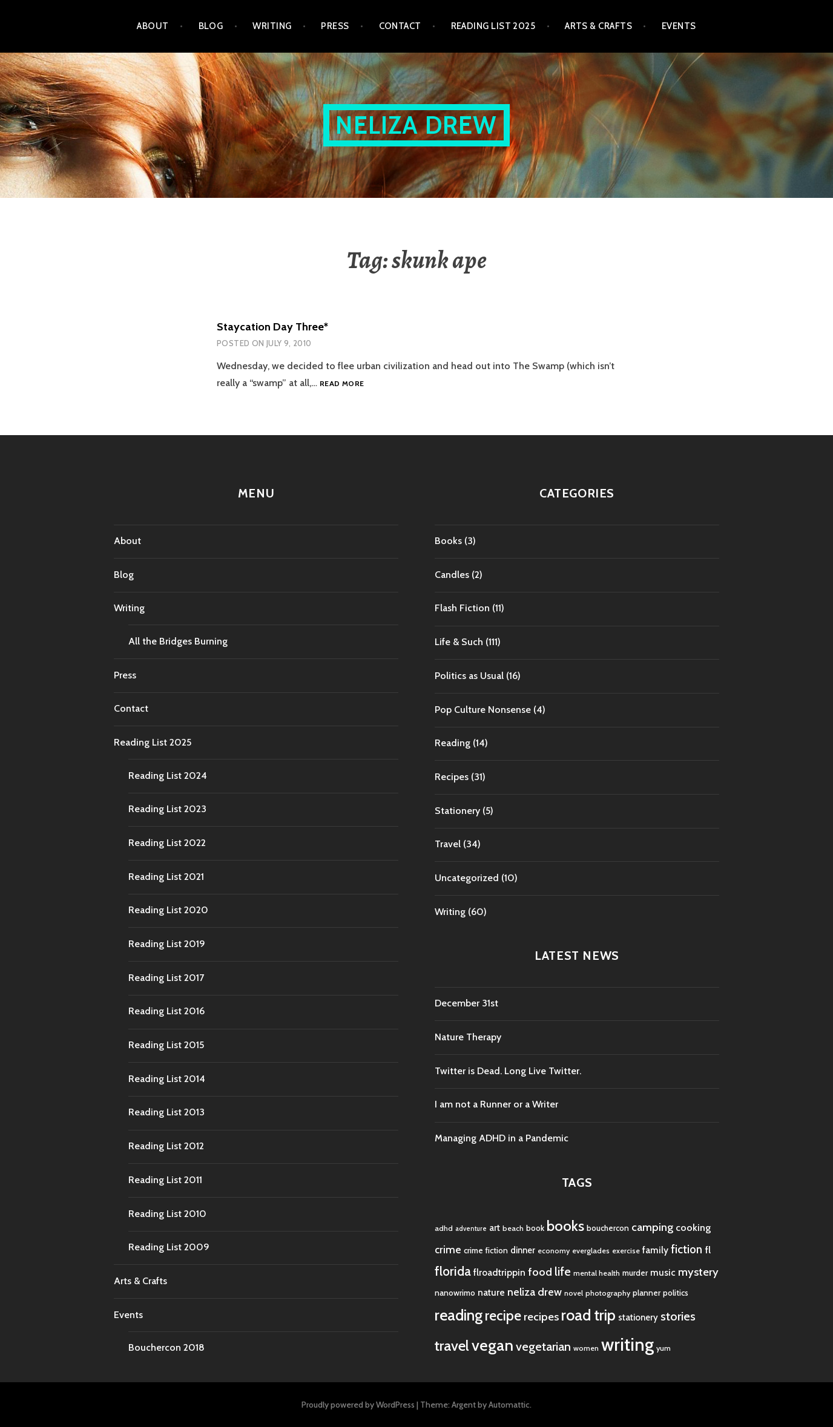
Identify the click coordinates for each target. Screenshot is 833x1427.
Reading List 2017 (166, 977)
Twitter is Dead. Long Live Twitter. (508, 1071)
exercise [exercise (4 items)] (626, 1250)
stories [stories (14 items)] (678, 1316)
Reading (452, 743)
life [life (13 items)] (563, 1271)
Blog (211, 26)
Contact (400, 26)
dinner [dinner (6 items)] (522, 1250)
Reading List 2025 (493, 26)
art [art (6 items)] (494, 1227)
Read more (342, 384)
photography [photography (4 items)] (607, 1292)
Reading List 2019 (166, 944)
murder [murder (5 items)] (635, 1273)
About (152, 26)
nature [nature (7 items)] (491, 1292)
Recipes (452, 776)
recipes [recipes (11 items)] (541, 1317)
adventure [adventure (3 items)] (471, 1229)
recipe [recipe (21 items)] (503, 1315)
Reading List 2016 (166, 1011)
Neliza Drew (416, 125)
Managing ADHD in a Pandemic (501, 1138)
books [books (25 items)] (565, 1226)
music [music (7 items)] (663, 1272)
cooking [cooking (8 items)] (693, 1227)
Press (335, 26)
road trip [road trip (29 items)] (588, 1315)
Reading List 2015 (166, 1045)
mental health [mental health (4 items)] (596, 1273)
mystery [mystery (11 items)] (698, 1272)
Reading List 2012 (166, 1146)
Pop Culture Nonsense (483, 709)
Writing (271, 26)
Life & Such (459, 642)
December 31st (466, 1003)
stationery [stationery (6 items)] (638, 1317)
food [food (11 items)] (540, 1272)
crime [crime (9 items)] (448, 1249)
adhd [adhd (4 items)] (444, 1228)
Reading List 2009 (168, 1247)
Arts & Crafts (598, 26)
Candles (452, 574)
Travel (448, 844)
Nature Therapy (468, 1037)
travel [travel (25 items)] (452, 1345)
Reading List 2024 (167, 775)
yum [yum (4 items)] (663, 1348)
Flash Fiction (462, 608)
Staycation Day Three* (272, 326)
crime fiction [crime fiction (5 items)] (486, 1250)
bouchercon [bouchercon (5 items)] (608, 1228)
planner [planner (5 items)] (646, 1292)
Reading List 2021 (166, 876)
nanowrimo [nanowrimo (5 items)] (455, 1292)
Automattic (509, 1404)
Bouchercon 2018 (166, 1347)
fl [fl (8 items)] (708, 1250)
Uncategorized (467, 878)
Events (679, 26)
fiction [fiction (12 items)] (686, 1249)
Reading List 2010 (167, 1213)
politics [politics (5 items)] (675, 1292)
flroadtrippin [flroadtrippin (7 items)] (499, 1272)
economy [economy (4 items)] (554, 1250)
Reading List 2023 (167, 809)
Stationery (457, 810)
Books (448, 540)
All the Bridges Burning (178, 641)
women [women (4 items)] (586, 1348)
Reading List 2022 (167, 842)
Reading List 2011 (165, 1180)
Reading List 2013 (166, 1112)
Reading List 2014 (166, 1078)
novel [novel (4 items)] (573, 1292)
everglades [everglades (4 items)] (591, 1250)
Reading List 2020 (168, 910)
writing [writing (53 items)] (627, 1344)
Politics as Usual (469, 675)
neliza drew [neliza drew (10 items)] (534, 1291)
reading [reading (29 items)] (458, 1315)
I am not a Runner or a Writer (496, 1104)
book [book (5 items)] (535, 1228)
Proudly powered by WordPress (358, 1404)
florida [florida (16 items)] (453, 1271)
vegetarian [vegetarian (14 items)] (543, 1346)
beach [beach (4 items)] (513, 1228)
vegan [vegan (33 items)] (492, 1345)
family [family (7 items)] (655, 1250)
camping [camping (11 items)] (652, 1227)
